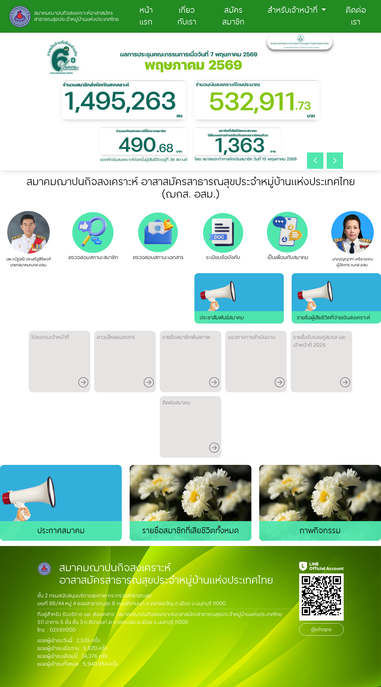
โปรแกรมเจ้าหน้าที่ (59, 362)
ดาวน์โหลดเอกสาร (125, 362)
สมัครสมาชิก (233, 16)
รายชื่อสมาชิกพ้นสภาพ (190, 362)
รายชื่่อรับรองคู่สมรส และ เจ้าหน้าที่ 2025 (321, 362)
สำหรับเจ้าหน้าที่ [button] (293, 10)
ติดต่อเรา (356, 16)
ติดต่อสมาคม (190, 427)
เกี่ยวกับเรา (186, 16)
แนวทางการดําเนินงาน (256, 362)
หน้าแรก (146, 16)
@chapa (321, 629)
